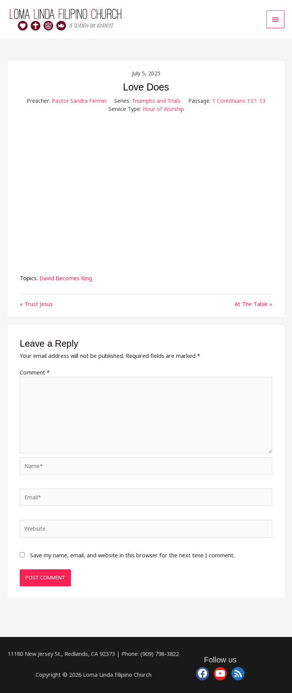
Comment (35, 372)
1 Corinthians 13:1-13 (238, 100)
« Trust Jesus (36, 304)
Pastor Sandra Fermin (79, 100)
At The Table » (253, 304)
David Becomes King (65, 278)
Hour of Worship (163, 108)
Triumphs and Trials (156, 100)
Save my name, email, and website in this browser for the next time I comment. (132, 555)
